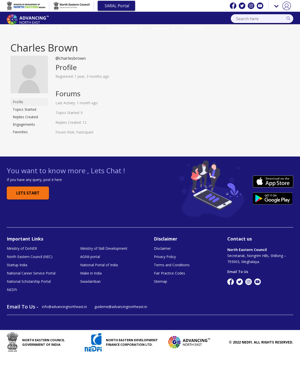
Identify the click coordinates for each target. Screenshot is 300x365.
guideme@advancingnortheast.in (120, 317)
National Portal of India (99, 274)
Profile (18, 110)
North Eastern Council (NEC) (29, 266)
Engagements (24, 133)
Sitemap (160, 291)
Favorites (20, 140)
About (63, 27)
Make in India (91, 283)
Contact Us (232, 27)
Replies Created (25, 126)
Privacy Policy (165, 266)
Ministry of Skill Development (103, 257)
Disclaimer (162, 257)
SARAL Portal (116, 5)
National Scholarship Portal (29, 291)
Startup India (17, 274)
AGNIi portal (90, 266)
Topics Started (24, 118)
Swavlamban (90, 291)
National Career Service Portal (31, 283)
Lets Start (27, 202)
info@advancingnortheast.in (64, 317)
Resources (202, 28)
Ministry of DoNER (22, 257)
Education (89, 28)
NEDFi (12, 300)
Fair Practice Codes (169, 283)
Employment (123, 28)
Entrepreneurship (164, 28)
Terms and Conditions (172, 274)
